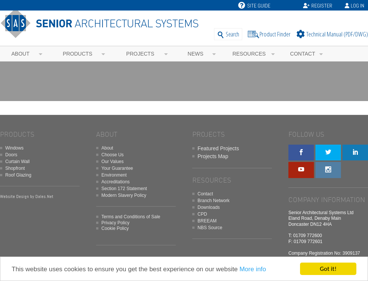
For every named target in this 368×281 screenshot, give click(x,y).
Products (77, 54)
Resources (249, 54)
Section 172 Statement (124, 188)
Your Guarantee (117, 168)
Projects (140, 54)
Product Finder (275, 34)
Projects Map (213, 156)
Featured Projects (218, 148)
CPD (202, 214)
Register (321, 5)
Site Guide (254, 5)
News (196, 54)
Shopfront (15, 168)
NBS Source (210, 227)
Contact (302, 54)
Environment (114, 175)
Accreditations (115, 181)
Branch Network (213, 200)
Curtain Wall (17, 161)
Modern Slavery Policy (123, 195)
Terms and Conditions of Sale (130, 216)
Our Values (112, 161)
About (20, 54)
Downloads (209, 207)
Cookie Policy (115, 228)
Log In (357, 5)
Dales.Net (44, 196)
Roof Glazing (18, 175)
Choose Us (112, 154)
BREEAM (207, 221)
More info (253, 270)
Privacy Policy (115, 222)
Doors (11, 154)
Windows (14, 148)
